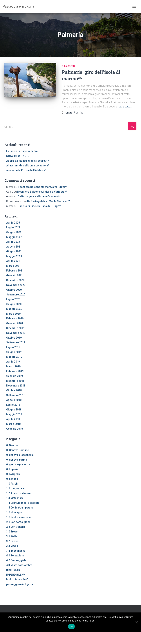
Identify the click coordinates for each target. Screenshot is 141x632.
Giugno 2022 (13, 232)
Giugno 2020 (13, 304)
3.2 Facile (12, 541)
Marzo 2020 (13, 313)
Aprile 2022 (13, 241)
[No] (136, 622)
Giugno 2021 (13, 251)
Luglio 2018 (13, 404)
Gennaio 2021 (14, 275)
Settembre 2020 (15, 294)
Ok (71, 626)
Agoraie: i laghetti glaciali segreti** (27, 160)
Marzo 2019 (13, 366)
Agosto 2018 (13, 399)
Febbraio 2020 (15, 318)
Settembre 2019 (15, 342)
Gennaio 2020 (14, 323)
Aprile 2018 (13, 419)
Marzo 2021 (13, 265)
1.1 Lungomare (15, 488)
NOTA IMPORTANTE (17, 155)
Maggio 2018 (14, 414)
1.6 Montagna (14, 512)
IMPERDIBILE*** (15, 574)
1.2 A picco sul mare (18, 493)
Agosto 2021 (13, 246)
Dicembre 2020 (15, 280)
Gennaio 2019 (14, 376)
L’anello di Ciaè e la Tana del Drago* (39, 206)
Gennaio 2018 (14, 428)
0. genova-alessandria (20, 454)
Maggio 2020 (14, 308)
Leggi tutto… (125, 106)
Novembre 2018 (15, 385)
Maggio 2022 (14, 237)
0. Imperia (12, 469)
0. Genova (12, 445)
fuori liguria (13, 569)
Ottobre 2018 (14, 390)
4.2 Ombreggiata (16, 560)
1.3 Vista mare (15, 498)
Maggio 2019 (14, 356)
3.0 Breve (11, 531)
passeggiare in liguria (19, 584)
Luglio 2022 (13, 227)
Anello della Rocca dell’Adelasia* (26, 170)
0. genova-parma (16, 459)
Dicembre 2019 (15, 328)
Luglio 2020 (13, 299)
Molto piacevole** (17, 579)
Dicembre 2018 (15, 380)
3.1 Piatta (11, 536)
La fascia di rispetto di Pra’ (22, 151)
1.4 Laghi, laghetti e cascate (22, 502)
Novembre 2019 (15, 332)
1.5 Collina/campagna (19, 507)
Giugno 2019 (13, 352)
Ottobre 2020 (14, 289)
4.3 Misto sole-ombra (19, 565)
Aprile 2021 (13, 261)
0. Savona (12, 478)
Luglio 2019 (13, 347)
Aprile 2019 (13, 361)
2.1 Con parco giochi (18, 521)
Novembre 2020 (15, 284)
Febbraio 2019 (15, 371)
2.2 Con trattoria (16, 526)
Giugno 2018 (13, 409)
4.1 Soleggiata (15, 555)
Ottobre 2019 (14, 337)
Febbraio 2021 (15, 270)
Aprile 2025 (13, 222)
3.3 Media (12, 545)
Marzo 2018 (13, 423)
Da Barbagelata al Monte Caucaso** (39, 196)
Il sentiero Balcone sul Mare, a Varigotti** (42, 186)
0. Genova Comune (17, 450)
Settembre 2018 (15, 395)
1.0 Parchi (12, 483)
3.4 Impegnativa (15, 550)
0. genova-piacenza (18, 464)
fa (79, 112)
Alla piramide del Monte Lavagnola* (27, 165)
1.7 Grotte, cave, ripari (19, 517)
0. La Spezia (68, 66)
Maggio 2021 (14, 256)
